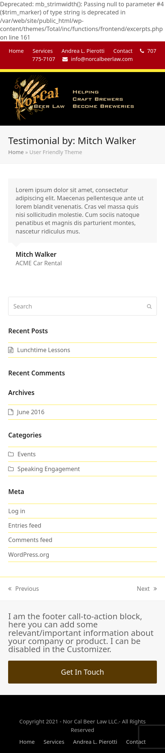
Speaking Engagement (48, 469)
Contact (135, 741)
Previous (23, 589)
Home (16, 152)
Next (147, 589)
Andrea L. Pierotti (95, 741)
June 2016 (30, 412)
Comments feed (30, 540)
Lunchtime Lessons (43, 350)
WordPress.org (28, 555)
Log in (16, 511)
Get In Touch (82, 672)
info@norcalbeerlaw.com (102, 58)
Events (26, 454)
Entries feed (24, 525)
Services (54, 741)
